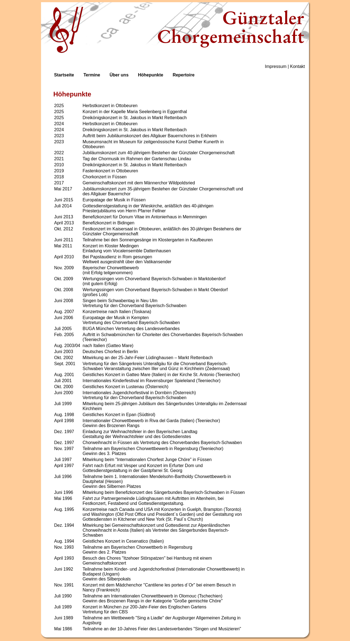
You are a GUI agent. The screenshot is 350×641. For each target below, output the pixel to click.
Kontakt (297, 66)
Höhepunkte (150, 75)
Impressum (276, 66)
